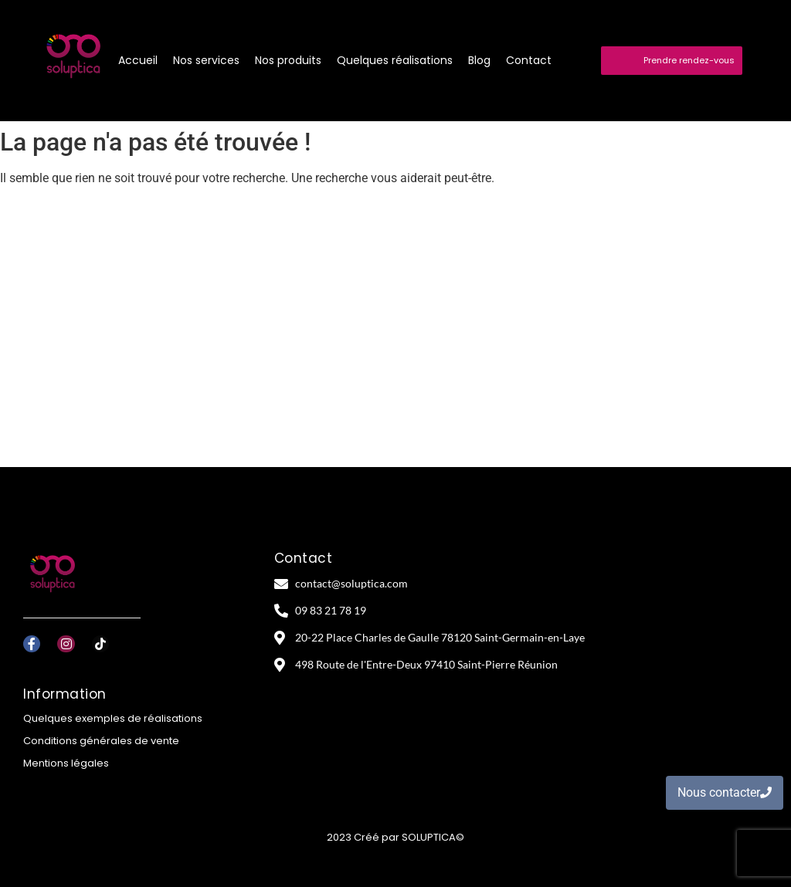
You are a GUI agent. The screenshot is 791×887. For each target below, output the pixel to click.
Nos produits (288, 60)
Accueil (138, 60)
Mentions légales (66, 763)
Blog (479, 60)
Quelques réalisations (395, 60)
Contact (529, 60)
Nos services (206, 60)
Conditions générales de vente (101, 740)
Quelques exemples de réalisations (112, 718)
